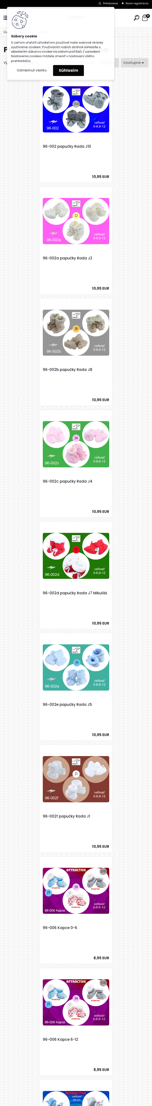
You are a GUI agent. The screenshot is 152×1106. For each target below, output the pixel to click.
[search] (136, 17)
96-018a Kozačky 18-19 (30, 704)
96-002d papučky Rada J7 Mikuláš (33, 372)
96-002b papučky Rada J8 (33, 258)
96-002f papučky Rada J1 (32, 481)
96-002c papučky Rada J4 (106, 258)
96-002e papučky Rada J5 (105, 369)
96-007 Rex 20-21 (97, 593)
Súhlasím (68, 70)
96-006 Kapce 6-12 (26, 593)
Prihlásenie (110, 3)
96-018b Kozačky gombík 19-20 (110, 816)
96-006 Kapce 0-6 (98, 481)
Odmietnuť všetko (32, 70)
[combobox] (134, 62)
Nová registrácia (137, 3)
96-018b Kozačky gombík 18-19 (37, 816)
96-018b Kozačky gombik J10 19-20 (75, 930)
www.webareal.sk (95, 1101)
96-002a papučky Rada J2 (106, 146)
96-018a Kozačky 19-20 (102, 704)
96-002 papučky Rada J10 (33, 146)
